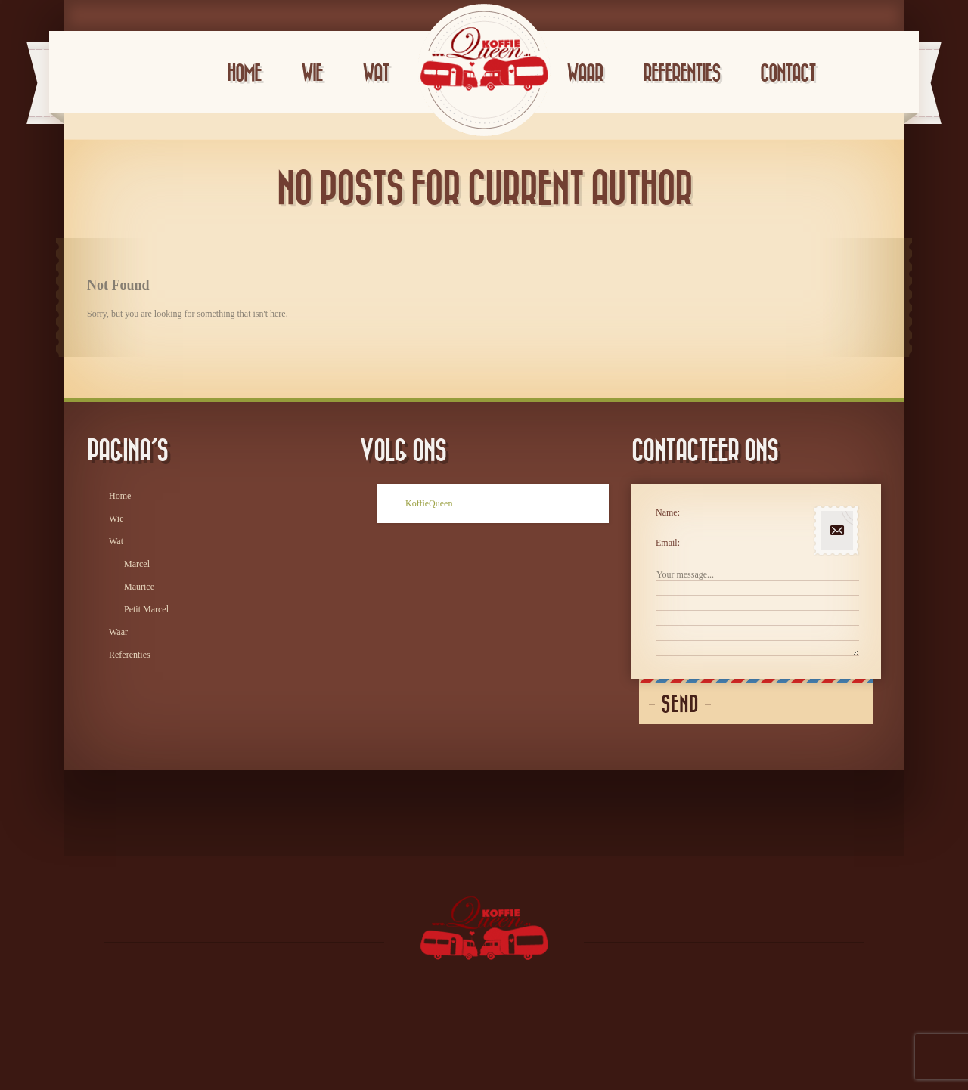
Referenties (681, 73)
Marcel (137, 564)
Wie (311, 73)
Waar (584, 73)
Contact (787, 73)
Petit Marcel (146, 609)
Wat (375, 73)
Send (680, 705)
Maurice (139, 586)
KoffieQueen (428, 503)
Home (244, 73)
